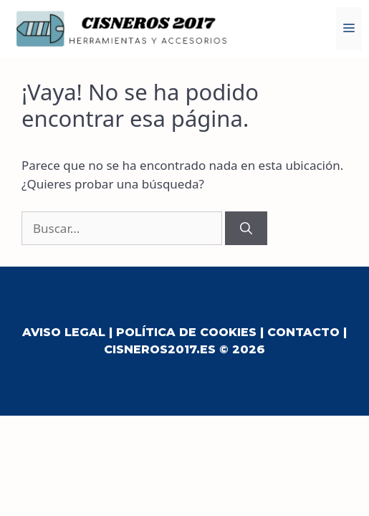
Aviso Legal (63, 332)
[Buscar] (246, 228)
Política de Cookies (186, 332)
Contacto (303, 332)
